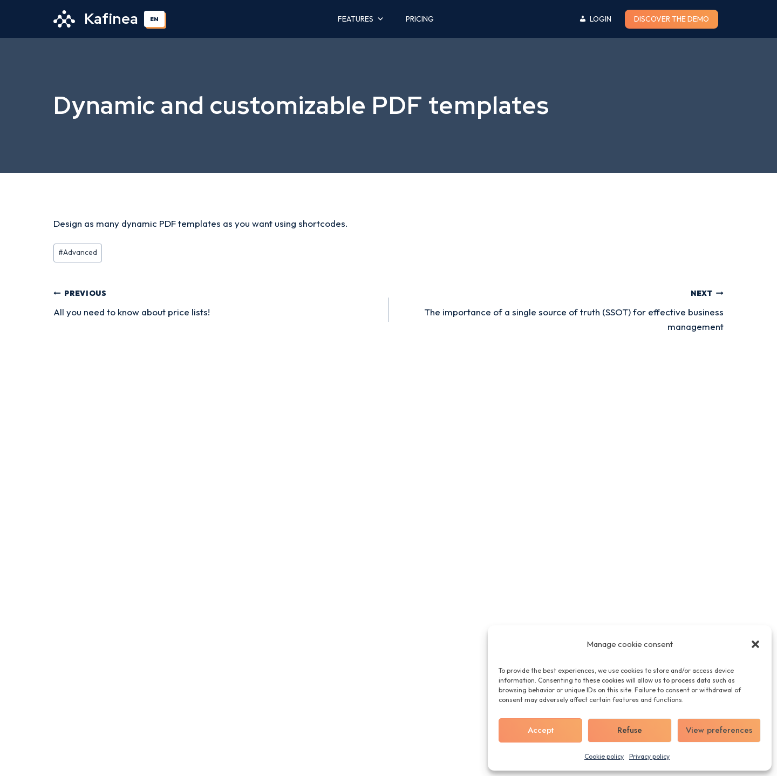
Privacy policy (649, 756)
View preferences (719, 730)
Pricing (420, 19)
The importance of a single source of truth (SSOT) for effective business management (561, 308)
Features (361, 19)
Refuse (629, 730)
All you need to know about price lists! (216, 301)
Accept (541, 730)
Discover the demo (671, 19)
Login (600, 19)
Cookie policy (604, 756)
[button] (755, 644)
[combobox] (154, 19)
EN (154, 19)
